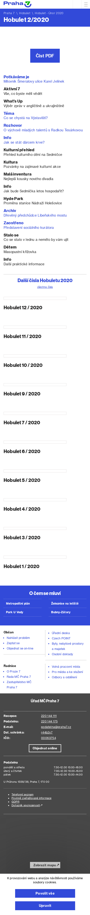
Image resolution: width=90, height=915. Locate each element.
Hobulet (24, 13)
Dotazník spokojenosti (26, 805)
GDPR (15, 801)
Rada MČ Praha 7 (19, 676)
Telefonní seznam (22, 794)
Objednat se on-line (20, 648)
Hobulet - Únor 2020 (49, 13)
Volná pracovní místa (66, 666)
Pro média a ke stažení (67, 671)
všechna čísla (45, 286)
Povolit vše (45, 893)
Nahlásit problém (18, 637)
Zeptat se (13, 643)
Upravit (45, 905)
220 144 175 (49, 721)
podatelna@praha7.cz (56, 726)
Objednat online (45, 748)
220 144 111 (49, 715)
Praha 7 (9, 13)
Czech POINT (61, 638)
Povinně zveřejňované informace (31, 798)
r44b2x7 (47, 732)
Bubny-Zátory (61, 612)
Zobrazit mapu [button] (44, 865)
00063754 (48, 737)
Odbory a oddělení (64, 677)
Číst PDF (45, 55)
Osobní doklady (62, 654)
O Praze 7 (13, 671)
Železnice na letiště (64, 603)
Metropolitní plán (18, 603)
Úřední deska (61, 633)
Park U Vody (14, 612)
